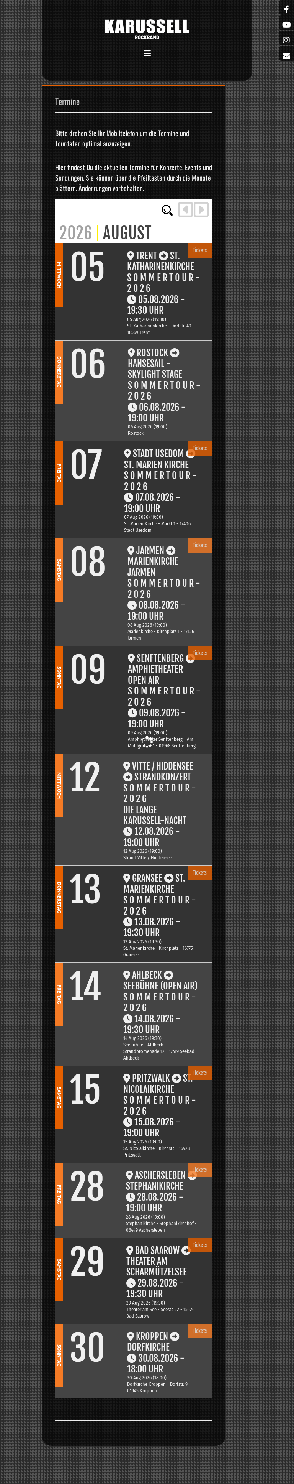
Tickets (200, 250)
